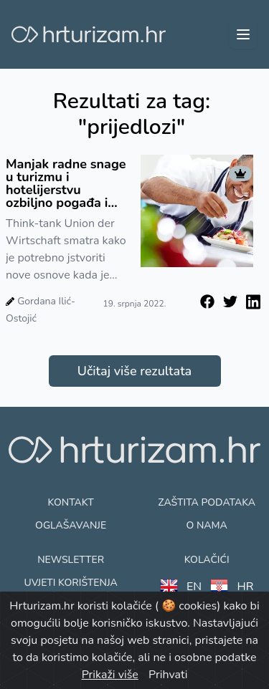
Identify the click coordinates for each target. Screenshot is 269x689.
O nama (206, 525)
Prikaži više (110, 675)
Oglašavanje (70, 525)
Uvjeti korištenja (70, 582)
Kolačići (207, 560)
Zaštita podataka (206, 502)
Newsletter (70, 560)
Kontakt (71, 502)
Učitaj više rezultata (134, 371)
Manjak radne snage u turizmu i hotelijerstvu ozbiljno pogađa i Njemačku (66, 183)
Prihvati (167, 675)
